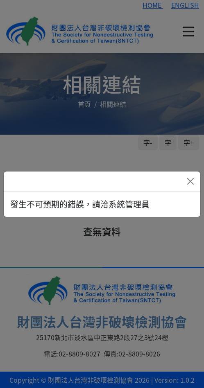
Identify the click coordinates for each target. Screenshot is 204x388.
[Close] (190, 181)
